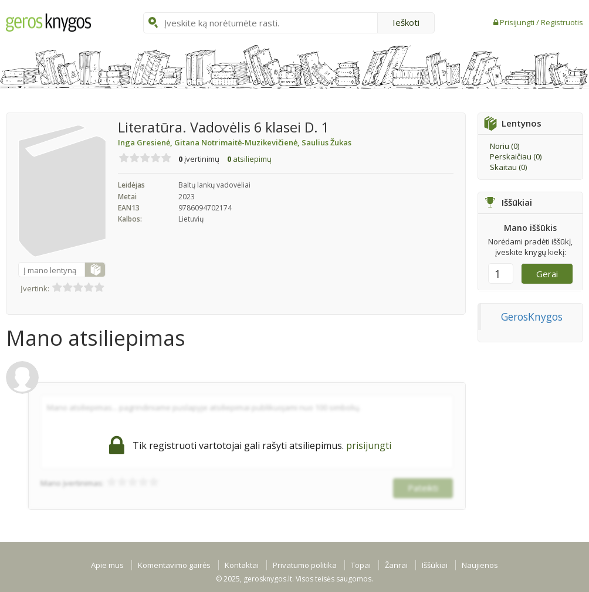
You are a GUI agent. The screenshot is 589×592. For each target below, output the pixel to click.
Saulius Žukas (326, 142)
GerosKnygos (532, 316)
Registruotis (562, 22)
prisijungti (368, 445)
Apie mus (107, 565)
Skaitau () (508, 167)
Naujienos (480, 565)
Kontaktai (242, 565)
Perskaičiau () (515, 156)
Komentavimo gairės (174, 565)
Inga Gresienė (146, 142)
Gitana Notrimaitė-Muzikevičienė (238, 142)
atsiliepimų (249, 159)
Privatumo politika (305, 565)
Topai (361, 565)
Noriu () (504, 146)
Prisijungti (518, 22)
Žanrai (396, 565)
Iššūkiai (435, 565)
